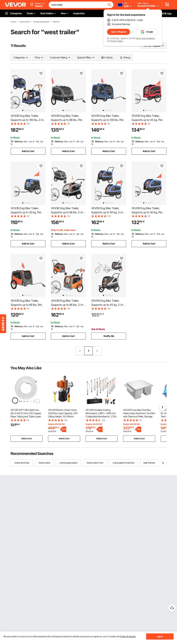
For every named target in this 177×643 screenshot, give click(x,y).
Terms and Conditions (145, 38)
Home (13, 22)
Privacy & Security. (128, 636)
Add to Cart (28, 151)
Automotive (24, 22)
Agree (160, 636)
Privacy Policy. (117, 41)
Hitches (56, 22)
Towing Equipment (41, 22)
